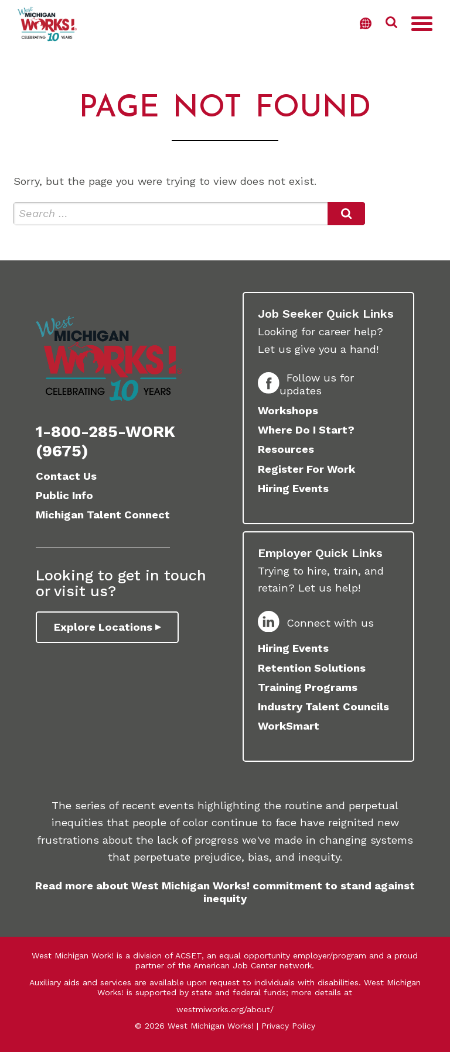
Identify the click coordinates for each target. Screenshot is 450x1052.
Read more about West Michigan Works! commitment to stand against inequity (225, 892)
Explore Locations (103, 627)
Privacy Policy (288, 1025)
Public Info (64, 495)
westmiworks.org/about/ (225, 1009)
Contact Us (66, 476)
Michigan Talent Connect (103, 514)
